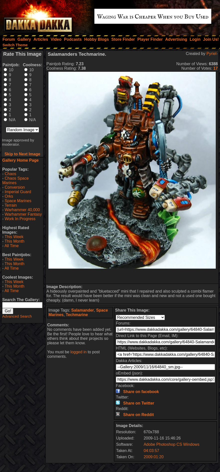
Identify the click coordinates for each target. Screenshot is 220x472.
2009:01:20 (154, 457)
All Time (11, 246)
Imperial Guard (18, 192)
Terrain (10, 205)
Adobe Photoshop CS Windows (171, 444)
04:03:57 (151, 451)
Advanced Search (17, 316)
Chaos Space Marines (15, 180)
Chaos (10, 174)
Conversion (15, 187)
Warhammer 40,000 (22, 210)
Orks (9, 196)
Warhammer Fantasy (23, 214)
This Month (14, 241)
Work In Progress (20, 219)
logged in (78, 352)
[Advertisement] (132, 276)
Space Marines (18, 201)
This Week (13, 237)
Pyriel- (212, 53)
